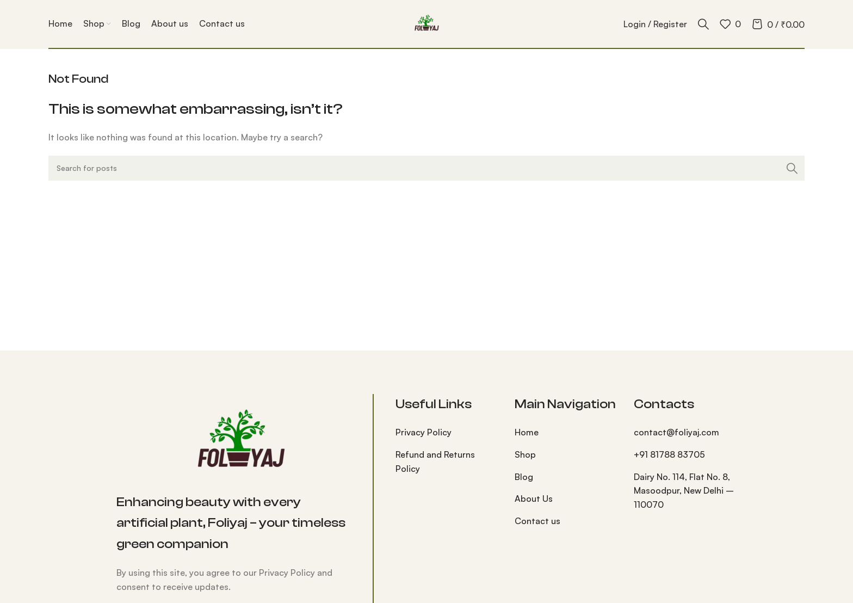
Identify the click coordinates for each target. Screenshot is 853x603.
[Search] (703, 24)
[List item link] (446, 433)
